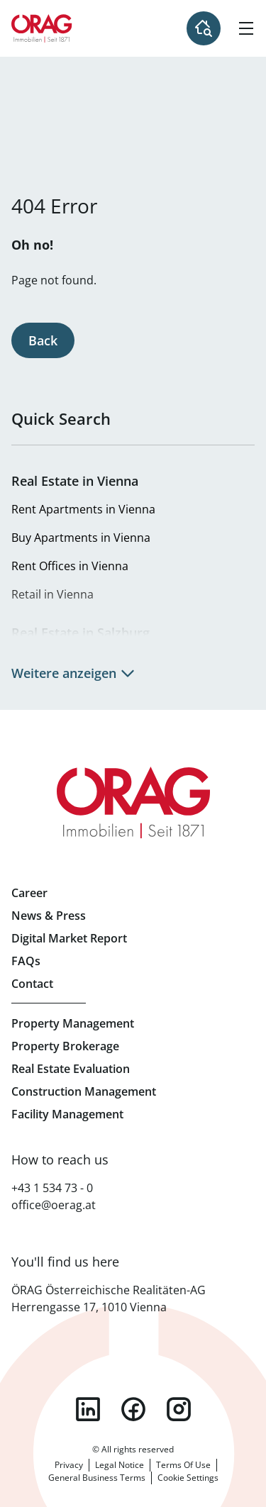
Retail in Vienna (52, 594)
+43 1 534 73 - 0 (52, 1188)
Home (41, 28)
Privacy (69, 1465)
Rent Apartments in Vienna (83, 509)
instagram (179, 1409)
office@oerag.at (53, 1205)
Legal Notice (119, 1465)
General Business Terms (96, 1478)
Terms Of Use (183, 1465)
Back (42, 340)
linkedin (88, 1409)
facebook (133, 1409)
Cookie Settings (187, 1478)
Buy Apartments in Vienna (80, 537)
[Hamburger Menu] (246, 28)
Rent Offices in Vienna (69, 566)
